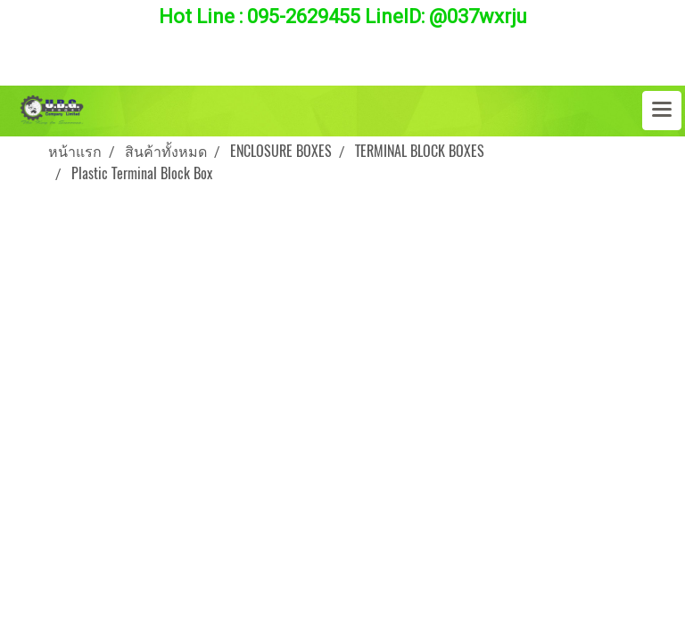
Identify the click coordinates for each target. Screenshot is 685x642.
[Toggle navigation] (661, 110)
